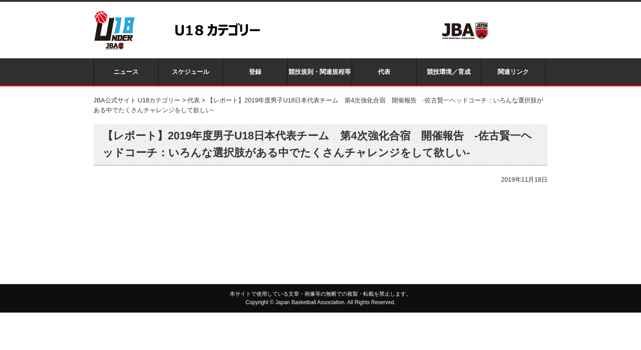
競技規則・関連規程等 (319, 71)
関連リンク (513, 71)
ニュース (126, 71)
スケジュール (190, 71)
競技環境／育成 (449, 71)
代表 (384, 71)
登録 (255, 71)
